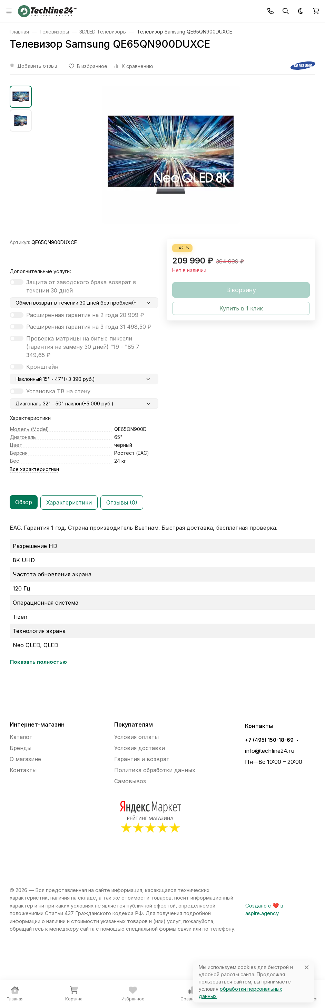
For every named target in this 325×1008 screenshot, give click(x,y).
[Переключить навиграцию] (9, 11)
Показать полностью (38, 662)
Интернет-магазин (37, 724)
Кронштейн (42, 366)
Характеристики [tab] (69, 502)
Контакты (23, 770)
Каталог (21, 736)
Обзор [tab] (23, 502)
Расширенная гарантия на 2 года (85, 314)
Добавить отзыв (37, 66)
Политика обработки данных (154, 770)
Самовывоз (130, 781)
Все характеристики (34, 469)
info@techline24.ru (269, 750)
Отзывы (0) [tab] (121, 502)
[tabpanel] (162, 595)
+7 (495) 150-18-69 (269, 740)
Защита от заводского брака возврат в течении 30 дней (81, 286)
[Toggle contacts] (270, 11)
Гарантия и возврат (141, 759)
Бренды (20, 748)
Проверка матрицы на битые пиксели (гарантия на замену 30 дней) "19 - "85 (82, 346)
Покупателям (133, 724)
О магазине (25, 759)
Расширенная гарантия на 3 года (88, 326)
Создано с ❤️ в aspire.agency (264, 909)
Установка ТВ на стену (58, 391)
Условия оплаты (136, 736)
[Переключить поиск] (285, 11)
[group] (171, 162)
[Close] (306, 967)
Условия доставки (139, 748)
